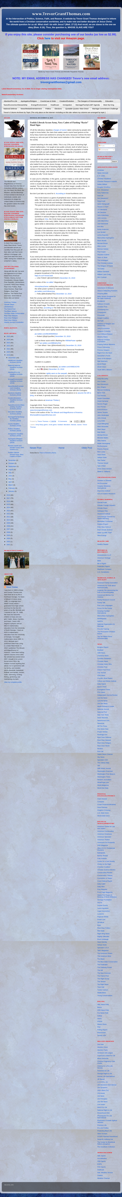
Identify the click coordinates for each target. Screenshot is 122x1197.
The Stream (101, 981)
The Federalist (102, 964)
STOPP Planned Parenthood (107, 1136)
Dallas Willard (102, 184)
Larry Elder (101, 421)
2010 (9, 520)
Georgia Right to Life (104, 1073)
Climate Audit (102, 502)
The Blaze (101, 959)
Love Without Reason (104, 334)
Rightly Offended (103, 936)
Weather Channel (103, 1178)
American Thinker (52, 400)
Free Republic (102, 889)
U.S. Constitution (103, 572)
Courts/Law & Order (48, 101)
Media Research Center (105, 706)
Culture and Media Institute (106, 681)
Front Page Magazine (104, 892)
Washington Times (103, 777)
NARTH (100, 621)
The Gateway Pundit (104, 967)
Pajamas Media (102, 917)
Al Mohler (100, 170)
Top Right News (103, 984)
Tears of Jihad (102, 257)
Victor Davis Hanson (104, 469)
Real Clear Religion (11, 318)
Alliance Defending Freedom (107, 291)
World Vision (101, 367)
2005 (9, 535)
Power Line (101, 919)
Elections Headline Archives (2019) (14, 394)
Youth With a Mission (104, 370)
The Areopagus (102, 260)
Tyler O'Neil (101, 466)
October (11, 463)
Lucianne (100, 914)
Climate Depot (9, 304)
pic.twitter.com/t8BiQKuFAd (50, 343)
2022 (9, 346)
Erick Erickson (102, 409)
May (10, 479)
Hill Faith (100, 321)
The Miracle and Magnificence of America (66, 412)
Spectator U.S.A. (103, 948)
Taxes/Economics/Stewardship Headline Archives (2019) (16, 407)
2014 (9, 507)
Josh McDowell (102, 224)
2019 (9, 355)
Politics (48, 109)
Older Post (87, 448)
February (11, 488)
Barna (99, 1007)
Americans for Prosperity (106, 842)
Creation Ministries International (104, 487)
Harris (99, 1018)
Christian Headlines (104, 179)
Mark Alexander (102, 426)
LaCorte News (102, 701)
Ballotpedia (101, 853)
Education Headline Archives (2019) (15, 413)
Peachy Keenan (103, 449)
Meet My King (108, 105)
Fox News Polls (102, 1013)
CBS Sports (101, 1161)
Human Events (102, 905)
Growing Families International (103, 612)
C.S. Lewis (101, 176)
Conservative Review (104, 872)
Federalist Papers (103, 566)
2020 (9, 352)
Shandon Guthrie (103, 255)
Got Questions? (102, 198)
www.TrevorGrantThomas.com (61, 13)
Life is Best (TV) (103, 1090)
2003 (9, 541)
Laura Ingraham (103, 908)
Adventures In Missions (105, 288)
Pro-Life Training (103, 629)
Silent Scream (102, 1134)
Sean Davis (101, 455)
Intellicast (100, 1170)
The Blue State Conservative (14, 313)
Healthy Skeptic (102, 544)
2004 (9, 538)
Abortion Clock (102, 1047)
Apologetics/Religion (29, 101)
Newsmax (100, 723)
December (12, 358)
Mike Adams (101, 441)
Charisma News (103, 656)
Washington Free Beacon (106, 774)
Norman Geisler (103, 249)
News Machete (102, 718)
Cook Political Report (104, 881)
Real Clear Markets (11, 316)
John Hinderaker (103, 415)
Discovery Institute (103, 491)
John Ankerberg (103, 215)
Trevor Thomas (12, 587)
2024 (9, 339)
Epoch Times (102, 687)
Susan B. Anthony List (105, 1139)
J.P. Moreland (102, 209)
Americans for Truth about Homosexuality (106, 586)
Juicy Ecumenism (103, 328)
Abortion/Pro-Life (10, 101)
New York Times (103, 715)
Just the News (102, 698)
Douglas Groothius (104, 187)
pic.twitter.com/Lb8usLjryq (45, 291)
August (11, 469)
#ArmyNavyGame (41, 286)
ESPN (99, 1164)
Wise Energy (101, 535)
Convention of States (104, 878)
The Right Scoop (103, 979)
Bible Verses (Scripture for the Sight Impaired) (106, 297)
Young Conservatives (104, 995)
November (12, 460)
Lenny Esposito (102, 235)
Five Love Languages (104, 605)
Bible (99, 561)
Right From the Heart (104, 353)
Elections (58, 109)
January (11, 491)
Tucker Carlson (102, 990)
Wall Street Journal (104, 768)
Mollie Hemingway (103, 443)
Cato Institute (102, 858)
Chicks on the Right (104, 864)
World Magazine (103, 785)
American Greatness (104, 834)
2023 (9, 343)
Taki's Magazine (103, 950)
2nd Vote (100, 1044)
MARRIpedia (101, 618)
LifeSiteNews (8, 307)
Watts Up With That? (104, 533)
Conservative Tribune (104, 875)
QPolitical (100, 922)
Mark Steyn (101, 429)
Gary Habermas (103, 193)
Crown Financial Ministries (106, 804)
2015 (9, 504)
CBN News (101, 653)
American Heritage (104, 558)
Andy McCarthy (102, 379)
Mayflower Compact (104, 569)
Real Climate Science (104, 530)
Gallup (99, 1016)
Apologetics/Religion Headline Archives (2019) (15, 440)
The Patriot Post (9, 309)
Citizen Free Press (103, 670)
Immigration (67, 105)
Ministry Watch (102, 337)
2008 (9, 526)
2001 (9, 545)
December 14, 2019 (63, 294)
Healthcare (55, 105)
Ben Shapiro (101, 387)
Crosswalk (101, 315)
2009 (9, 523)
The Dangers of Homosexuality (90, 101)
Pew (98, 1027)
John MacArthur (103, 221)
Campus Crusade (103, 304)
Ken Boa (100, 226)
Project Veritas (102, 732)
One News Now (102, 729)
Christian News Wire (104, 664)
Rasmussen (101, 1032)
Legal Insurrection (103, 911)
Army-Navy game (42, 425)
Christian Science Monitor (106, 870)
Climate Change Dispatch (106, 505)
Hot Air (99, 902)
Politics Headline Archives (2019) (14, 430)
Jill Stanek (101, 1079)
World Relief (101, 364)
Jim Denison (101, 212)
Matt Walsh (101, 432)
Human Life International (106, 1076)
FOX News (101, 692)
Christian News (102, 661)
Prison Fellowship (103, 347)
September (12, 466)
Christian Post (102, 307)
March (10, 485)
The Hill (100, 970)
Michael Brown (102, 243)
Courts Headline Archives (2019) (14, 425)
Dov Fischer (101, 407)
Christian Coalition (103, 867)
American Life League (105, 1053)
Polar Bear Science (104, 527)
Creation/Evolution (67, 101)
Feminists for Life (103, 1071)
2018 (9, 495)
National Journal (103, 709)
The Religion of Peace (105, 266)
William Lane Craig (104, 274)
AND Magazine (102, 845)
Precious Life (102, 1125)
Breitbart (100, 650)
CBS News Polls (103, 1010)
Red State (100, 931)
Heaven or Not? (103, 207)
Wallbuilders (101, 993)
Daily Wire (101, 886)
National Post (102, 712)
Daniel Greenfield (103, 398)
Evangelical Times (103, 689)
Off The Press (102, 726)
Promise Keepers (103, 350)
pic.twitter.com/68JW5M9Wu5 (46, 334)
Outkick (100, 1175)
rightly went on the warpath (56, 373)
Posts (102, 146)
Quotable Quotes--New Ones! (77, 109)
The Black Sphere (10, 311)
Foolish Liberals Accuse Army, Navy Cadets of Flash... (15, 454)
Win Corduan (102, 277)
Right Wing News (103, 934)
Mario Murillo (101, 241)
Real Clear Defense (104, 737)
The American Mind (104, 956)
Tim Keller (100, 269)
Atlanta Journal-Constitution (14, 322)
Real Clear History (10, 320)
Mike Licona (101, 246)
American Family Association (107, 583)
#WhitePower (70, 341)
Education (109, 101)
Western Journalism (104, 780)
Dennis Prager (102, 404)
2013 (9, 511)
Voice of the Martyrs (104, 358)
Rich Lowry (101, 452)
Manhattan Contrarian (105, 521)
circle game (53, 425)
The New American (104, 973)
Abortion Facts (102, 1050)
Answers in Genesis (104, 480)
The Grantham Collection (106, 1147)
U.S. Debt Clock (103, 813)
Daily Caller (101, 884)
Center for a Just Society (106, 861)
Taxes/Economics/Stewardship (15, 105)
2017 (9, 498)
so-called (49, 282)
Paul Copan (101, 252)
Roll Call (100, 751)
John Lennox (101, 218)
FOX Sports (101, 1167)
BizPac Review (102, 856)
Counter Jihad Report (104, 678)
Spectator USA (102, 760)
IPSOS (99, 1021)
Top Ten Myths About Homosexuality (104, 637)
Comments (103, 150)
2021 (9, 349)
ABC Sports (101, 1156)
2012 (9, 514)
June (10, 476)
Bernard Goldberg (103, 390)
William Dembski (103, 271)
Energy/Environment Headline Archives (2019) (15, 381)
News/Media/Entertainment (31, 109)
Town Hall (100, 987)
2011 (9, 517)
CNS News (101, 675)
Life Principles (102, 1099)
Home (61, 448)
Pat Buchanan (102, 446)
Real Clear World (103, 746)
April (10, 482)
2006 (9, 532)
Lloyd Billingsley (103, 424)
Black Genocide (103, 1058)
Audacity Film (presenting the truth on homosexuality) (107, 591)
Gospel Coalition (103, 318)
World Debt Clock (103, 816)
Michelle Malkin (102, 438)
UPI (98, 765)
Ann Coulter (101, 381)
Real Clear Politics (103, 928)
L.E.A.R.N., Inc (102, 1082)
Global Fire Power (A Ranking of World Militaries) (107, 896)
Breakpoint (101, 301)
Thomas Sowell (102, 463)
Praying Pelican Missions (106, 344)
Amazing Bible (102, 293)
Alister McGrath (102, 173)
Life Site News (102, 703)
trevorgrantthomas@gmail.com (61, 82)
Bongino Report (102, 647)
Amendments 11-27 (104, 555)
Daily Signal (101, 684)
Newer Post (35, 448)
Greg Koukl (101, 201)
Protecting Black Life (104, 1131)
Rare (99, 925)
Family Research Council (106, 600)
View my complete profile (13, 682)
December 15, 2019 (67, 278)
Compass (100, 802)
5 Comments (62, 421)
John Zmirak (101, 418)
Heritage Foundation (104, 900)
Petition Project (102, 524)
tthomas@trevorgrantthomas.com (43, 415)
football (60, 425)
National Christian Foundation (103, 340)
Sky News (100, 757)
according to (48, 308)
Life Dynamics (102, 1087)
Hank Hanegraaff (103, 204)
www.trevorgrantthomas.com (41, 410)
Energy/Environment (39, 105)
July (10, 473)
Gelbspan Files (102, 511)
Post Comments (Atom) (48, 453)
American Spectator (104, 837)
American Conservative (105, 831)
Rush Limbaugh (103, 939)
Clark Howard (102, 799)
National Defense (10, 109)
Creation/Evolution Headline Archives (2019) (15, 400)
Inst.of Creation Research (106, 494)
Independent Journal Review (107, 695)
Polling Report (102, 1030)
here (47, 38)
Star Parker (101, 460)
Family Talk (101, 602)
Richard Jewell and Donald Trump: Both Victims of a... (16, 447)
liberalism (67, 425)
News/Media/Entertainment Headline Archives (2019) (16, 388)
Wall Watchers (102, 361)
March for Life (102, 1107)
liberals (73, 425)
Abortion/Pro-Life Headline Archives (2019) (15, 374)
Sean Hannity (102, 942)
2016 (9, 501)
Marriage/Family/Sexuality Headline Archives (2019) (16, 419)
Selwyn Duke (102, 457)
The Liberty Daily (103, 763)
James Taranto (102, 412)
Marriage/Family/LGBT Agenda (88, 105)
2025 (9, 336)
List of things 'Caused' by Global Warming (106, 517)
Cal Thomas (101, 395)
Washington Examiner (105, 771)
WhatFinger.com (103, 782)
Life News (100, 1096)
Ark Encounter (102, 483)
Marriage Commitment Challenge (105, 109)
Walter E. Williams (103, 471)
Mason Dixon (102, 1024)
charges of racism (60, 130)
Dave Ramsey (102, 807)
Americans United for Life (106, 1056)
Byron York (101, 393)
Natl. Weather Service (105, 1172)
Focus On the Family (104, 608)
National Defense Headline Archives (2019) (15, 367)
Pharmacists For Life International (104, 1117)
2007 (9, 529)
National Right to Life (104, 1110)
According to (60, 193)
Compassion (101, 312)
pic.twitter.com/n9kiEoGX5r (69, 367)
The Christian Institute (105, 263)
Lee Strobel (101, 232)
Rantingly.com (102, 734)
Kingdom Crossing (103, 331)
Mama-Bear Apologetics (105, 238)
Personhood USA (103, 1113)
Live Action (101, 1104)
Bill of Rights (101, 563)
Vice (46, 219)
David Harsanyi (102, 401)
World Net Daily (102, 788)
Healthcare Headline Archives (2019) (15, 361)
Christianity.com (103, 309)
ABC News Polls (103, 1004)
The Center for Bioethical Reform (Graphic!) (106, 1143)
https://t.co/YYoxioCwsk (44, 276)
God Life (100, 195)
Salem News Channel (105, 754)
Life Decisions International (106, 1085)
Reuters (100, 748)
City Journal (101, 672)
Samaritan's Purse (103, 356)
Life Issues (101, 1093)
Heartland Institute (103, 514)
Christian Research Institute (107, 181)
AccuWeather (102, 1158)
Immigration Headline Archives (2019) (15, 435)
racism (79, 425)
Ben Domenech (102, 384)
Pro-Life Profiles (103, 1128)
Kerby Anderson (103, 229)
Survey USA (101, 1035)
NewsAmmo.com (103, 720)
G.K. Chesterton (103, 190)
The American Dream (104, 953)
